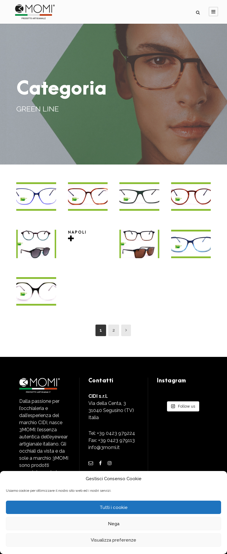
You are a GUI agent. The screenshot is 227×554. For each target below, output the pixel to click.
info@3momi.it (104, 447)
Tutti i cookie (114, 507)
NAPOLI (77, 232)
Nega (113, 523)
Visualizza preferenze (113, 540)
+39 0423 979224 (116, 433)
